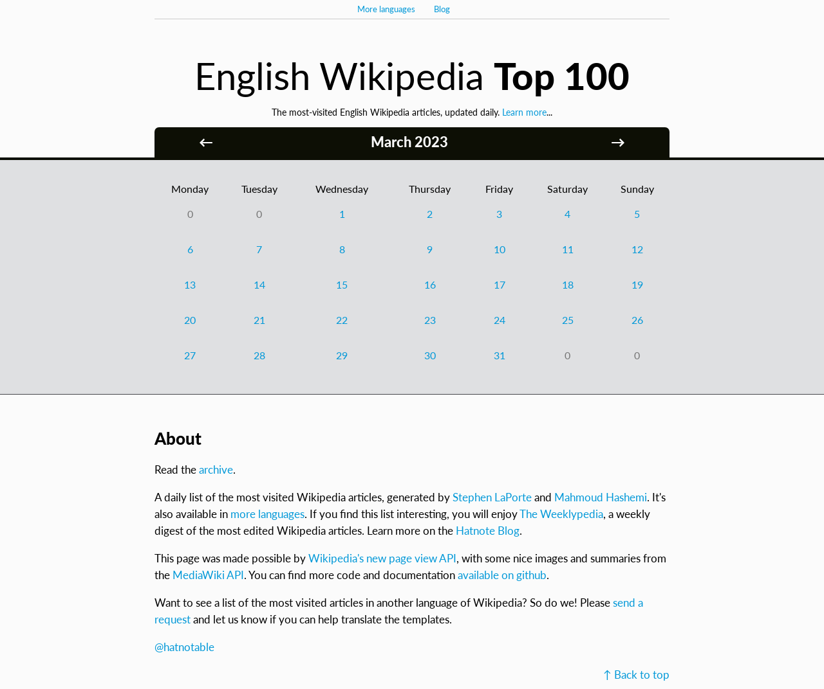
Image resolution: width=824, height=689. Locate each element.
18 (568, 284)
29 (342, 355)
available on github (502, 575)
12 (637, 249)
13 (190, 284)
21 (259, 320)
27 (190, 355)
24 (499, 320)
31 (499, 355)
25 (568, 320)
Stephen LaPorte (492, 497)
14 (259, 284)
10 (499, 249)
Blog (442, 9)
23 (430, 320)
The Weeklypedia (561, 514)
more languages (267, 514)
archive (216, 469)
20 (190, 320)
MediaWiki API (208, 575)
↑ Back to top (636, 674)
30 (430, 355)
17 (499, 284)
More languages (386, 9)
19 (637, 284)
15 (342, 284)
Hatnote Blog (488, 530)
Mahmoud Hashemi (600, 497)
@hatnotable (184, 647)
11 (568, 249)
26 (637, 320)
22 (342, 320)
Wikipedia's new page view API (382, 558)
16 (430, 284)
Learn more (524, 112)
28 (259, 355)
